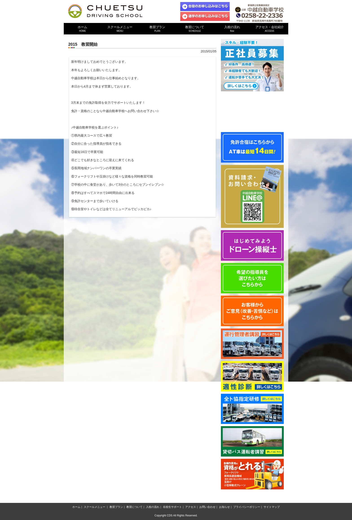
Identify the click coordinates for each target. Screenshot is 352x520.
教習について (194, 28)
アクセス (190, 507)
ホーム (82, 28)
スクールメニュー (120, 28)
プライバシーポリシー (246, 507)
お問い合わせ (207, 507)
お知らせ (224, 507)
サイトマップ (272, 507)
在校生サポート (172, 507)
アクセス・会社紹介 (269, 28)
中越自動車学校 (105, 11)
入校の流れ (232, 28)
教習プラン (157, 28)
